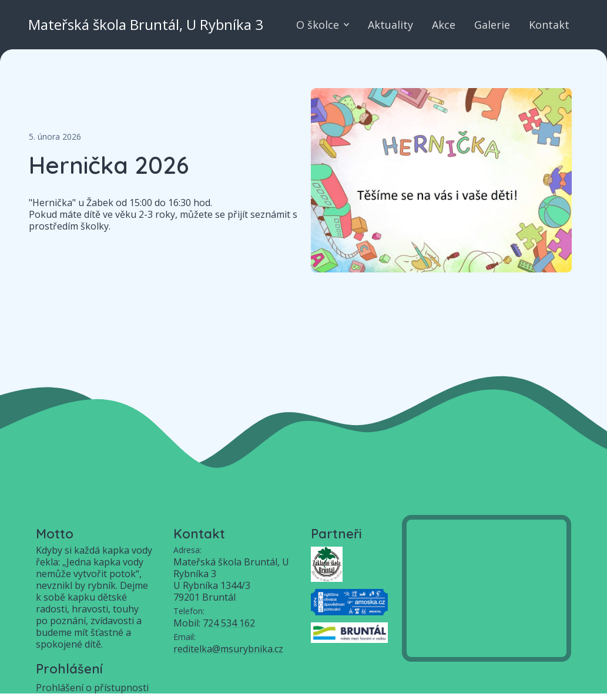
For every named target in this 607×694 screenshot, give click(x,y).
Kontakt (549, 25)
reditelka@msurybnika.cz (228, 648)
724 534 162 (229, 622)
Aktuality (390, 25)
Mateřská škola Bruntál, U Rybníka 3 (145, 24)
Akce (443, 25)
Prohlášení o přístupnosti (92, 687)
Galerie (492, 25)
